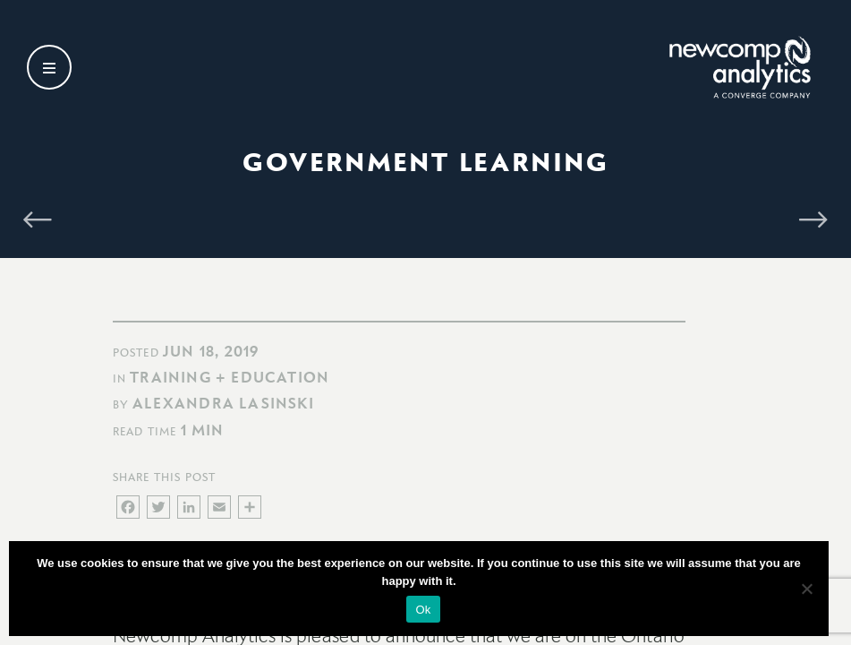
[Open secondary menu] (49, 69)
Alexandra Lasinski (223, 403)
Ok (422, 609)
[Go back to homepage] (712, 70)
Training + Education (229, 377)
